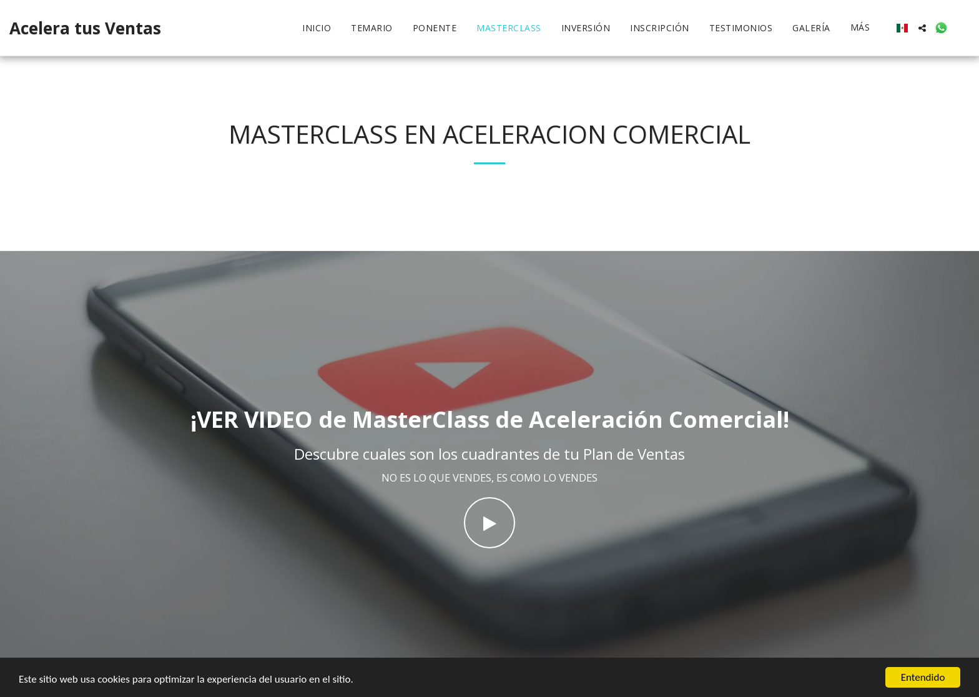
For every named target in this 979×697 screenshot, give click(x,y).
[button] (922, 28)
